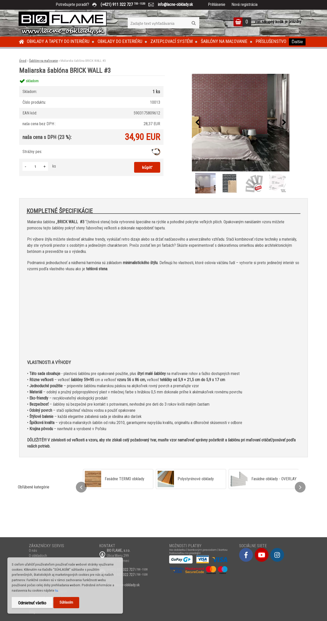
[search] (193, 23)
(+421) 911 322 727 (127, 4)
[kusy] (35, 166)
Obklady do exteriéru (120, 41)
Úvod (22, 61)
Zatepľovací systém (171, 41)
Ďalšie (297, 42)
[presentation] (197, 122)
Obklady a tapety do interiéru (58, 41)
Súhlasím (66, 602)
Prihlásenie (216, 4)
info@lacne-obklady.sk (173, 4)
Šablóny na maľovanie (224, 41)
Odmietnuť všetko (32, 603)
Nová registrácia (244, 4)
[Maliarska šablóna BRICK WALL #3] (240, 122)
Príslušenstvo (271, 41)
